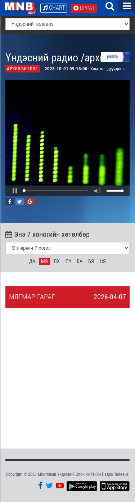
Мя (44, 261)
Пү (68, 261)
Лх (57, 261)
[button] (14, 191)
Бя (91, 261)
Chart (53, 7)
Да (32, 261)
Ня (103, 261)
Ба (79, 261)
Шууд (83, 8)
